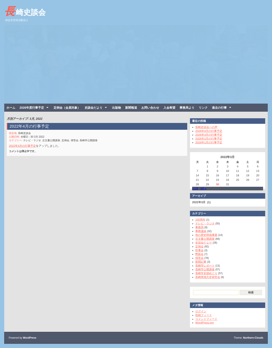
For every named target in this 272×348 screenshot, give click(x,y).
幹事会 (197, 250)
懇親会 (197, 254)
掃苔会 (75, 139)
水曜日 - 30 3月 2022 (34, 136)
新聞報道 (131, 107)
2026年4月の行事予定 (206, 131)
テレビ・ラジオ (34, 139)
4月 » (201, 188)
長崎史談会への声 (204, 127)
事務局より (187, 107)
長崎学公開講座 (89, 139)
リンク (203, 107)
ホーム (10, 107)
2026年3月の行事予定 (206, 134)
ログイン (198, 311)
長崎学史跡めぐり (204, 273)
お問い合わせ (150, 107)
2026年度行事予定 (32, 107)
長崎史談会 (25, 11)
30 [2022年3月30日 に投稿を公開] (215, 184)
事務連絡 (198, 231)
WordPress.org (202, 322)
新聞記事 (198, 261)
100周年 (198, 219)
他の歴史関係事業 (204, 235)
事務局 (197, 227)
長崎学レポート (202, 265)
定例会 (67, 139)
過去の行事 (219, 107)
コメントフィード (204, 319)
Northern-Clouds (253, 337)
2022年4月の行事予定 (32, 126)
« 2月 (193, 188)
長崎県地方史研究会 (205, 277)
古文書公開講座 (53, 139)
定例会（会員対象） (67, 107)
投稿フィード (201, 315)
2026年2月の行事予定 (206, 138)
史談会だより (93, 107)
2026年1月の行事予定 (206, 142)
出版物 (116, 107)
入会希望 (169, 107)
